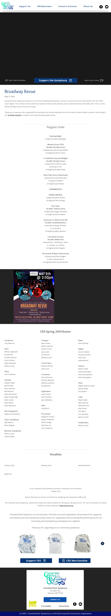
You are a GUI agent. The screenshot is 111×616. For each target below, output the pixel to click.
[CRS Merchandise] (74, 560)
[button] (26, 6)
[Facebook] (101, 6)
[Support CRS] (36, 560)
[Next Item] (102, 543)
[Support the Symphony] (55, 80)
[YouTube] (106, 6)
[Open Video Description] (17, 80)
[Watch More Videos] (94, 80)
